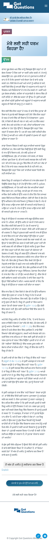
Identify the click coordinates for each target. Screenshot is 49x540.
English (5, 469)
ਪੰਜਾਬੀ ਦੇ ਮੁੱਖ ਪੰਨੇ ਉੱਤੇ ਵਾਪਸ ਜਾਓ (24, 483)
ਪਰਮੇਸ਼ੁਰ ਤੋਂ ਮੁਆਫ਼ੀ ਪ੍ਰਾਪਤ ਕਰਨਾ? (22, 21)
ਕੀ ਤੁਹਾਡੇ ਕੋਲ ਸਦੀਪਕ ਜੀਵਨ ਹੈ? (21, 17)
